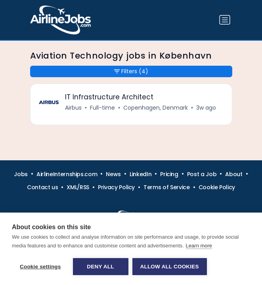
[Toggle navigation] (224, 19)
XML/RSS (78, 187)
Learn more (199, 246)
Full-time (102, 108)
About (233, 174)
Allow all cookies (169, 267)
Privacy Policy (116, 187)
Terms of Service (166, 187)
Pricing (169, 174)
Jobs (21, 174)
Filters (131, 71)
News (113, 174)
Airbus (73, 108)
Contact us (42, 187)
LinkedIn (140, 174)
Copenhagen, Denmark (155, 108)
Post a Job (202, 174)
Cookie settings (40, 267)
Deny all (100, 267)
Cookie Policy (217, 187)
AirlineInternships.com (66, 174)
